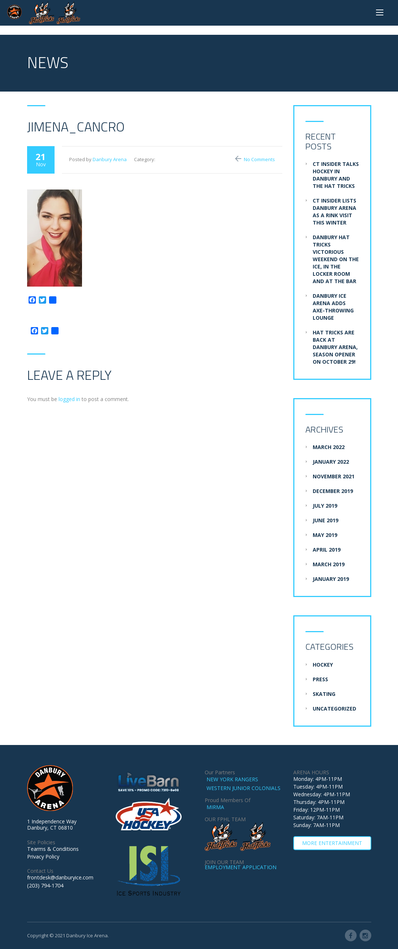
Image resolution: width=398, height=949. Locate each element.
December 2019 (333, 491)
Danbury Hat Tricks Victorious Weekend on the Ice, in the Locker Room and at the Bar (336, 259)
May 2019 (325, 534)
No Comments (259, 159)
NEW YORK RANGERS (232, 779)
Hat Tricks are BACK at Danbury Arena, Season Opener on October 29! (335, 347)
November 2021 (333, 476)
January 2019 (331, 578)
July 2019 (325, 505)
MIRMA (215, 807)
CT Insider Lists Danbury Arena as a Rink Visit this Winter (334, 211)
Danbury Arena (110, 159)
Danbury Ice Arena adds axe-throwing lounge (333, 306)
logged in (69, 399)
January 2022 (331, 461)
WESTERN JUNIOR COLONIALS (243, 788)
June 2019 (325, 520)
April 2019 (327, 549)
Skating (324, 693)
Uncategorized (334, 708)
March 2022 (329, 447)
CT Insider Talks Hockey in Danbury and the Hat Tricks (336, 174)
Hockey (323, 664)
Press (320, 679)
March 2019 (329, 564)
